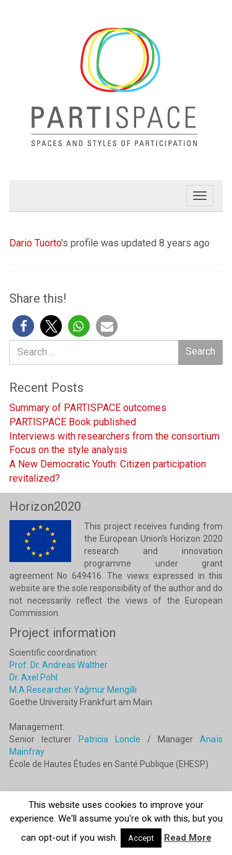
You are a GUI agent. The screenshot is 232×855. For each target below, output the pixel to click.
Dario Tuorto (35, 243)
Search (200, 351)
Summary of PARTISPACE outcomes (87, 408)
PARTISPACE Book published (72, 422)
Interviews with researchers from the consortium (114, 436)
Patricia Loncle (109, 739)
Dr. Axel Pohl (33, 677)
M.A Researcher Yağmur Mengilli (73, 690)
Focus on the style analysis (68, 450)
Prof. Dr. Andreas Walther (58, 665)
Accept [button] (141, 838)
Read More (188, 837)
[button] (23, 326)
